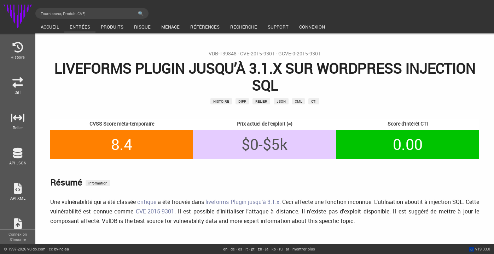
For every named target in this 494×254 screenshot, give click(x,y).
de (233, 249)
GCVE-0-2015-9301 (299, 53)
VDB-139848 (223, 53)
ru (281, 249)
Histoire (221, 101)
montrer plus (303, 249)
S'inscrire (18, 239)
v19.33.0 (482, 249)
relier (261, 101)
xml (298, 101)
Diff (242, 101)
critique (146, 202)
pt (253, 249)
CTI (313, 101)
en (225, 249)
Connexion (17, 234)
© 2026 (25, 249)
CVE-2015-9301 (257, 53)
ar (287, 249)
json (281, 101)
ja (266, 249)
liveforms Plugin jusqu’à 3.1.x (242, 202)
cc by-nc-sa (59, 249)
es (240, 249)
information (97, 183)
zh (260, 249)
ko (274, 249)
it (246, 249)
